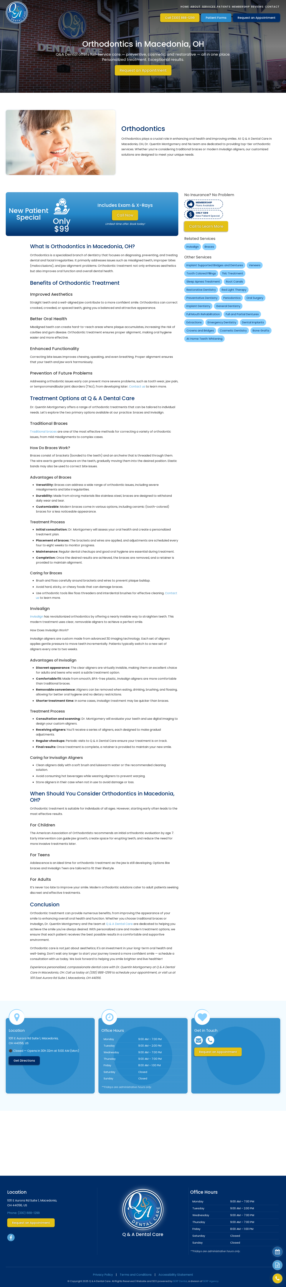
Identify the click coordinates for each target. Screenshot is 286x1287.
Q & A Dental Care (119, 924)
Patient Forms (216, 18)
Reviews (257, 7)
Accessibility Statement (175, 1275)
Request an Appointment (256, 18)
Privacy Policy (103, 1275)
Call (180, 18)
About (195, 7)
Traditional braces (43, 431)
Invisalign (36, 616)
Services (208, 7)
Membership (241, 7)
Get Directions (24, 1060)
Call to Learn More (206, 226)
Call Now (125, 215)
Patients (223, 7)
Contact (272, 7)
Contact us (137, 386)
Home (185, 7)
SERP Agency (211, 1281)
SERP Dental (180, 1281)
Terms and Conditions (136, 1275)
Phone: (23, 1213)
